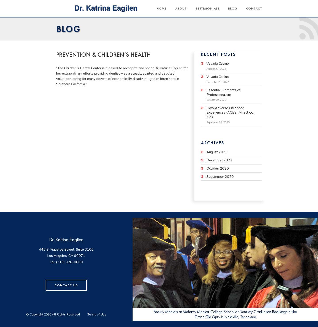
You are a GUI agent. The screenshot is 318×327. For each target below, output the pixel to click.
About (181, 8)
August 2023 (216, 152)
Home (161, 8)
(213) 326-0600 (69, 262)
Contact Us (66, 285)
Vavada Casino (217, 63)
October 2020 (217, 168)
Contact (254, 8)
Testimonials (207, 8)
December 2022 (219, 160)
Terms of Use (96, 314)
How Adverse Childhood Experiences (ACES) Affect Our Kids (230, 113)
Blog (232, 8)
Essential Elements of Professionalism (223, 92)
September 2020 (220, 176)
